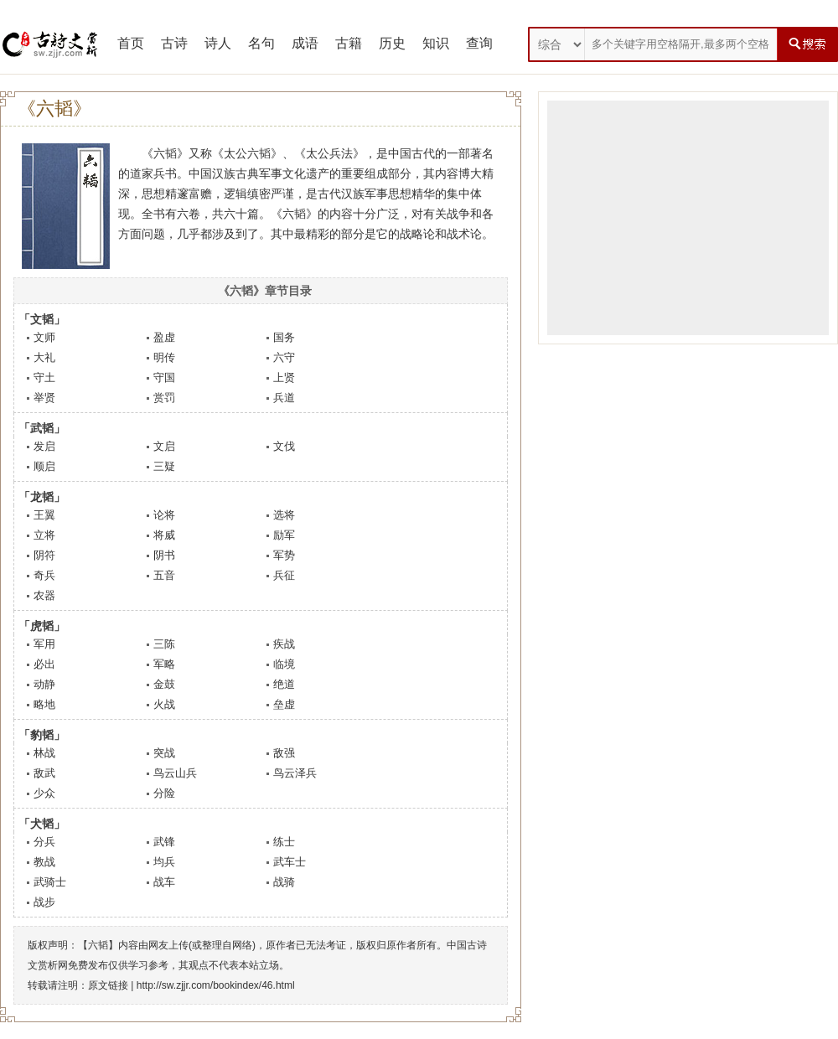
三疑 (164, 466)
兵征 (284, 575)
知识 (435, 43)
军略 (164, 664)
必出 (44, 664)
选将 (284, 515)
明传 (164, 357)
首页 (130, 43)
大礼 (44, 357)
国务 (284, 337)
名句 (261, 43)
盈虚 (164, 337)
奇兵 (44, 575)
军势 (284, 555)
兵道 (284, 397)
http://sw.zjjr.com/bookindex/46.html (216, 985)
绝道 (284, 684)
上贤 (284, 377)
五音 (164, 575)
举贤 (44, 397)
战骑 (284, 882)
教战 (44, 861)
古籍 (348, 43)
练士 (284, 841)
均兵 (164, 861)
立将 (44, 535)
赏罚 (164, 397)
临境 (284, 664)
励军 (284, 535)
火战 (164, 704)
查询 (479, 43)
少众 (44, 793)
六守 (284, 357)
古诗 (174, 43)
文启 (164, 446)
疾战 (284, 644)
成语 (305, 43)
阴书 (164, 555)
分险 (164, 793)
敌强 (284, 753)
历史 (392, 43)
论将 (164, 515)
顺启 (44, 466)
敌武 (44, 773)
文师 (44, 337)
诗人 (217, 43)
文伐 (284, 446)
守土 (44, 377)
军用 (44, 644)
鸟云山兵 (175, 773)
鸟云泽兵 (295, 773)
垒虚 (284, 704)
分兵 (44, 841)
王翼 (44, 515)
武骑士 (50, 882)
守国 (164, 377)
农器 (44, 595)
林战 (44, 753)
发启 (44, 446)
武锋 (164, 841)
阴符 (44, 555)
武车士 (289, 861)
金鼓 (164, 684)
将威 (164, 535)
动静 (44, 684)
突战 (164, 753)
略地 (44, 704)
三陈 (164, 644)
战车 (164, 882)
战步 (44, 902)
